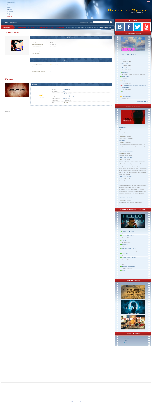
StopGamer (125, 72)
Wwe (64, 91)
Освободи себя (126, 91)
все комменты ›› (143, 205)
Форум (9, 16)
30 (50, 69)
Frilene (127, 341)
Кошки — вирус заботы (128, 266)
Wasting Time (69, 93)
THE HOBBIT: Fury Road (129, 249)
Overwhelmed (122, 127)
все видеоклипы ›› (142, 101)
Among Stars (125, 67)
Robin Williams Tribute (128, 262)
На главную (11, 2)
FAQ (8, 14)
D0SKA (121, 153)
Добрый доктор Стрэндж (129, 257)
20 (63, 100)
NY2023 (124, 240)
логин (6, 22)
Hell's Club (125, 244)
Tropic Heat (125, 253)
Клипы (9, 7)
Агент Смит (125, 76)
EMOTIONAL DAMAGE (129, 54)
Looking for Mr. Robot (128, 231)
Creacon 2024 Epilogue (128, 235)
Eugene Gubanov (123, 178)
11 (50, 71)
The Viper (34, 84)
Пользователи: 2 (127, 338)
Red (64, 93)
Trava (123, 59)
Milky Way (125, 63)
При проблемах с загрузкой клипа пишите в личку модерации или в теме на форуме (41, 27)
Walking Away (122, 134)
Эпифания (125, 81)
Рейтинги (10, 11)
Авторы (9, 9)
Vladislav (121, 129)
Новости (9, 5)
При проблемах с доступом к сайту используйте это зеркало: (82, 27)
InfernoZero (128, 343)
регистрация (13, 22)
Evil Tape (124, 270)
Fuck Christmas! (126, 96)
